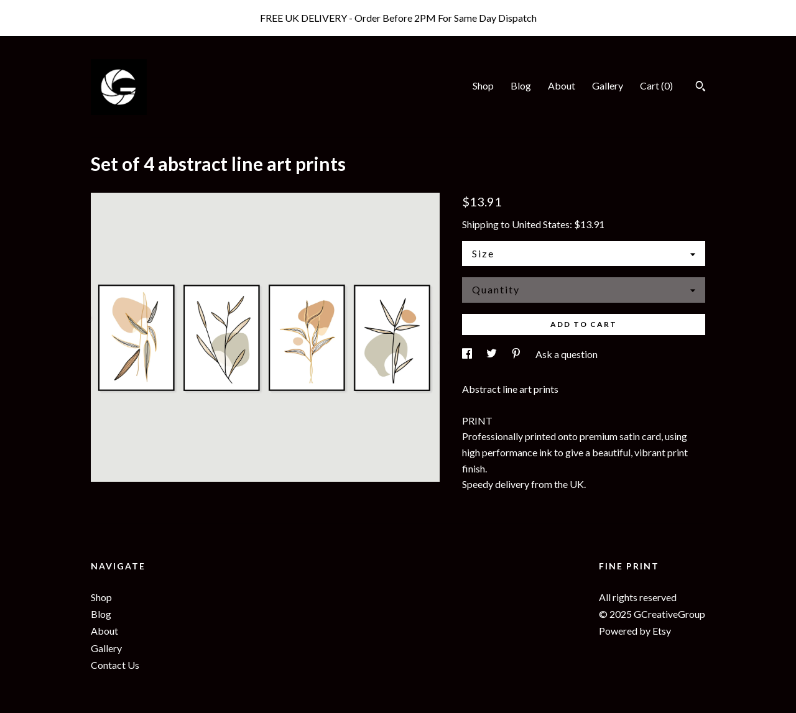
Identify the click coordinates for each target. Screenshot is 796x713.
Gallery (607, 85)
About (561, 85)
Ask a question (566, 354)
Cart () (656, 85)
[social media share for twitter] (492, 354)
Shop (483, 85)
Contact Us (115, 665)
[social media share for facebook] (468, 354)
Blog (521, 85)
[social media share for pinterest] (517, 354)
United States (541, 224)
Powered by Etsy (635, 631)
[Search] (700, 87)
